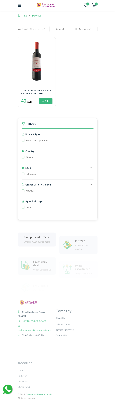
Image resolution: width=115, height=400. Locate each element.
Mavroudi (37, 15)
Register (22, 390)
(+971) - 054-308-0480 (33, 330)
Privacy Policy (63, 336)
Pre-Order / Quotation (37, 140)
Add (45, 101)
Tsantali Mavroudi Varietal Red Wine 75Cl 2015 (36, 92)
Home (22, 15)
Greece (29, 157)
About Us (60, 330)
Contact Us (61, 347)
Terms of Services (65, 341)
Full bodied (31, 174)
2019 (28, 207)
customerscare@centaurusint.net (35, 339)
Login (21, 384)
